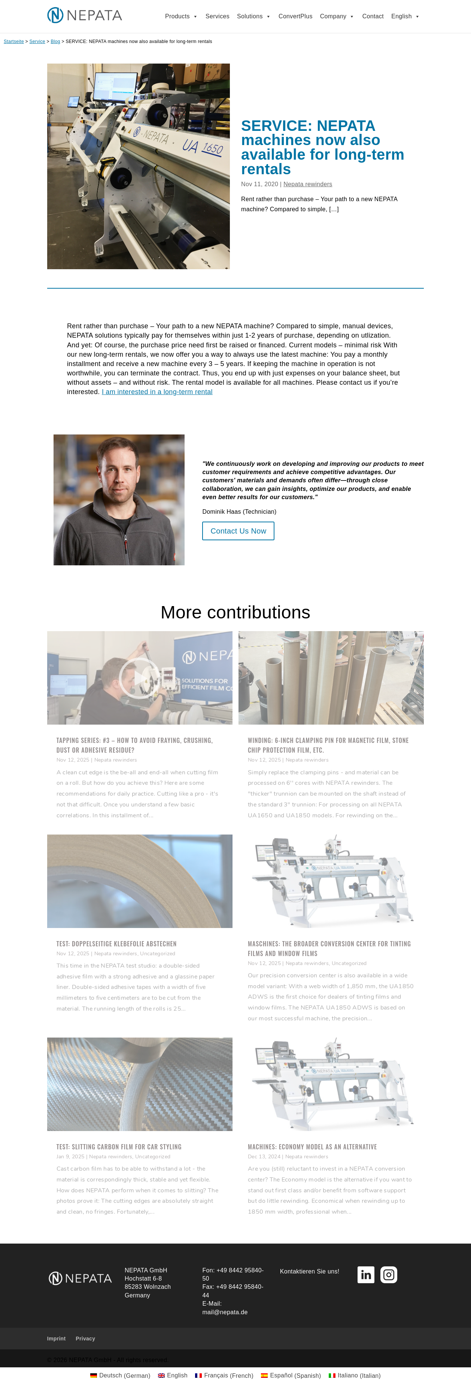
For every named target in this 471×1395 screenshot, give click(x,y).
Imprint (56, 1339)
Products (181, 16)
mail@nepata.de (224, 1312)
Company (337, 16)
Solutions (254, 16)
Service (37, 41)
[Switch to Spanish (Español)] (291, 1376)
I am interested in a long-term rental (157, 392)
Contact (373, 16)
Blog (55, 41)
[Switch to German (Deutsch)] (120, 1376)
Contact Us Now (238, 531)
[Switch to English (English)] (172, 1376)
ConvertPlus (296, 16)
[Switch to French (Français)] (224, 1376)
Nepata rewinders (307, 184)
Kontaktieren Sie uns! (310, 1271)
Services (218, 16)
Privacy (85, 1339)
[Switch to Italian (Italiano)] (355, 1376)
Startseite (14, 41)
